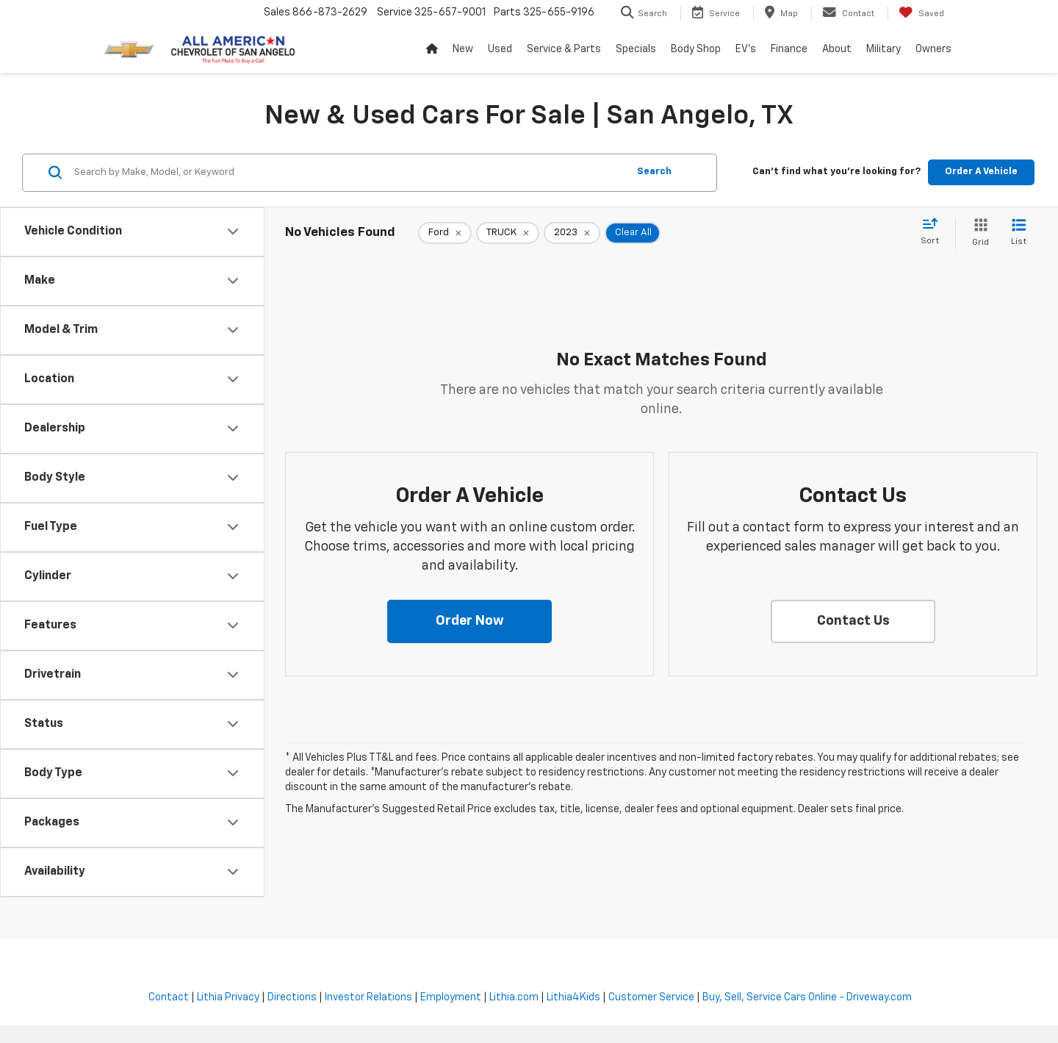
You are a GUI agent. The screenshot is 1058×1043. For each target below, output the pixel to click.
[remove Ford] (445, 233)
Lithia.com (514, 997)
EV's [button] (745, 49)
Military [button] (883, 49)
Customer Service (651, 997)
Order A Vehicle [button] (981, 171)
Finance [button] (789, 49)
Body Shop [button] (696, 49)
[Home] (432, 49)
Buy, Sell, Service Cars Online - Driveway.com (807, 997)
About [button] (837, 49)
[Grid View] (977, 233)
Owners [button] (933, 49)
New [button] (463, 49)
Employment (450, 997)
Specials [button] (636, 49)
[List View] (1018, 233)
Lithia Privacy (228, 997)
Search (654, 171)
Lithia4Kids (573, 997)
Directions (292, 997)
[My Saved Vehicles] (921, 13)
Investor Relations (368, 997)
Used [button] (500, 49)
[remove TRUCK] (507, 233)
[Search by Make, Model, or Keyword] (349, 172)
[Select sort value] (934, 232)
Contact (168, 997)
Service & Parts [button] (564, 49)
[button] (469, 622)
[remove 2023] (572, 233)
